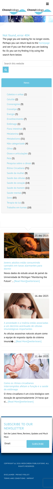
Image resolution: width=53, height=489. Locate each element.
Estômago (12, 123)
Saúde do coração (16, 182)
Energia (11, 114)
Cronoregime (13, 104)
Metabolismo (13, 138)
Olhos (10, 148)
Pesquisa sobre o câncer (19, 163)
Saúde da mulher (15, 173)
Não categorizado (16, 143)
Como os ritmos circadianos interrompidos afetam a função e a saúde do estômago (26, 386)
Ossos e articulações (17, 153)
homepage (44, 42)
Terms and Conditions (14, 478)
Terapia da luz (14, 202)
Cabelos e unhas (15, 94)
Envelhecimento (15, 119)
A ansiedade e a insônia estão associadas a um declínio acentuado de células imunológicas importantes (26, 326)
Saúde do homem (16, 187)
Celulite (11, 99)
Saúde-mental (14, 192)
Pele (9, 158)
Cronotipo (12, 109)
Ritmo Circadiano (15, 168)
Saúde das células (16, 178)
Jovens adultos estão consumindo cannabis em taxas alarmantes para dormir (23, 265)
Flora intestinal (14, 128)
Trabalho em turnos (17, 207)
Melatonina (12, 133)
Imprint (30, 478)
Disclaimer (9, 475)
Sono (9, 197)
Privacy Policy (22, 475)
